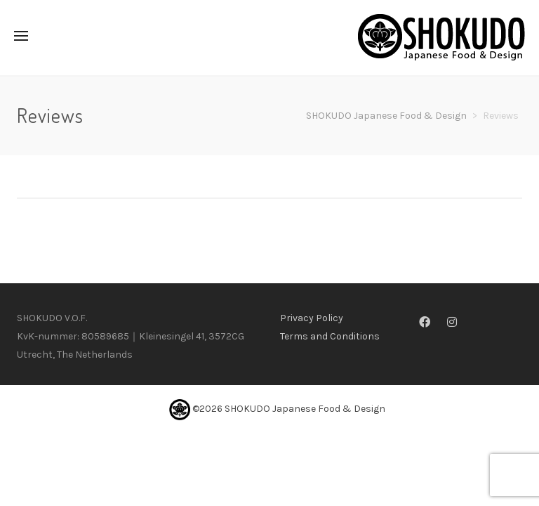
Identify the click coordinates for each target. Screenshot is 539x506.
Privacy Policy (311, 318)
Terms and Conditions (330, 336)
